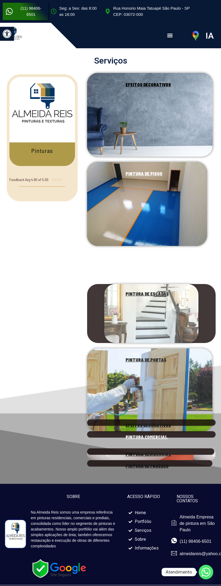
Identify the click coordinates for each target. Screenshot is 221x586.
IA (210, 36)
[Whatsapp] (206, 572)
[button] (7, 34)
